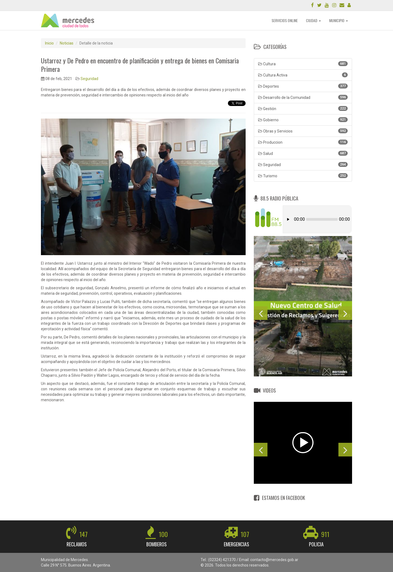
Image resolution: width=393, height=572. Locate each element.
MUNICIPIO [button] (338, 20)
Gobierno (303, 119)
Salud (303, 153)
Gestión (303, 108)
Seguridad (89, 78)
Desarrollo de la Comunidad (303, 97)
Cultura (303, 63)
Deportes (303, 86)
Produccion (303, 142)
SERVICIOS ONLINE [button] (285, 20)
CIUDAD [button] (313, 20)
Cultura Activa (303, 74)
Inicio (49, 43)
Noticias (66, 43)
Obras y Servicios (303, 130)
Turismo (303, 175)
